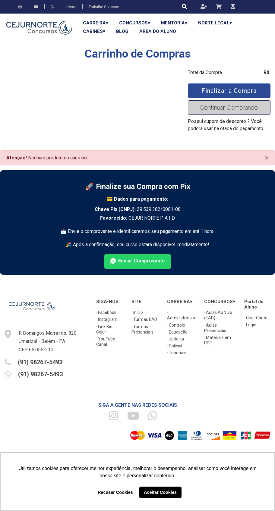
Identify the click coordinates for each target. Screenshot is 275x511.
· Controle (176, 325)
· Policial (174, 345)
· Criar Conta (255, 317)
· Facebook (106, 312)
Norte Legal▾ (215, 23)
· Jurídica (175, 339)
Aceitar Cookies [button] (160, 492)
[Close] (267, 158)
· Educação (177, 332)
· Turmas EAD (144, 319)
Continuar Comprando (229, 107)
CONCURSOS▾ (134, 23)
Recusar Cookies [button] (115, 492)
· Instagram (107, 319)
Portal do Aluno (254, 304)
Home (71, 7)
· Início (137, 312)
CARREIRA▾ (95, 23)
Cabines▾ (94, 31)
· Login (250, 324)
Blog (122, 31)
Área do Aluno (157, 31)
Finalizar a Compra (229, 90)
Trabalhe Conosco (104, 7)
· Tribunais (176, 352)
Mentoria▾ (174, 23)
